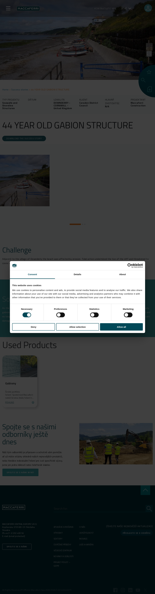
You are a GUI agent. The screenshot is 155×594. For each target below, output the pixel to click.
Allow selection (77, 326)
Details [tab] (77, 274)
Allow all (121, 326)
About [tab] (122, 274)
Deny (33, 326)
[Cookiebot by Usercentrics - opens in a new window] (130, 265)
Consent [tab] (32, 274)
